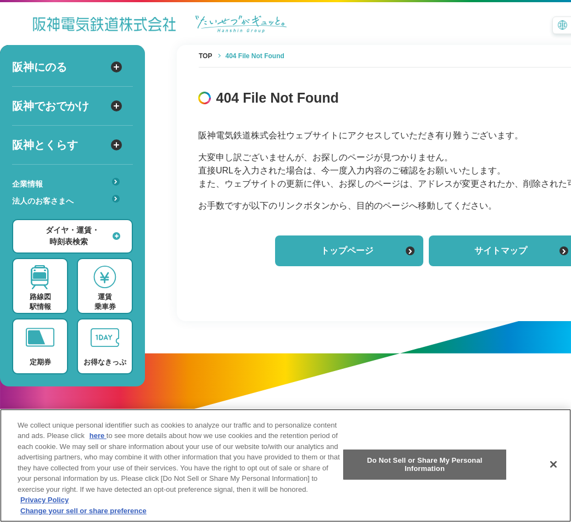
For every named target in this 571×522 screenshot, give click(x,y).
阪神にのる (67, 67)
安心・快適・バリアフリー (69, 218)
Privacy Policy (44, 512)
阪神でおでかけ (67, 106)
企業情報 (66, 183)
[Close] (553, 476)
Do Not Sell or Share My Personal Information (424, 476)
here (98, 448)
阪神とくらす (67, 145)
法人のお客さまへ (66, 200)
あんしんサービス (69, 216)
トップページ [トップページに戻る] (368, 250)
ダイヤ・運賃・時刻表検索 (83, 236)
